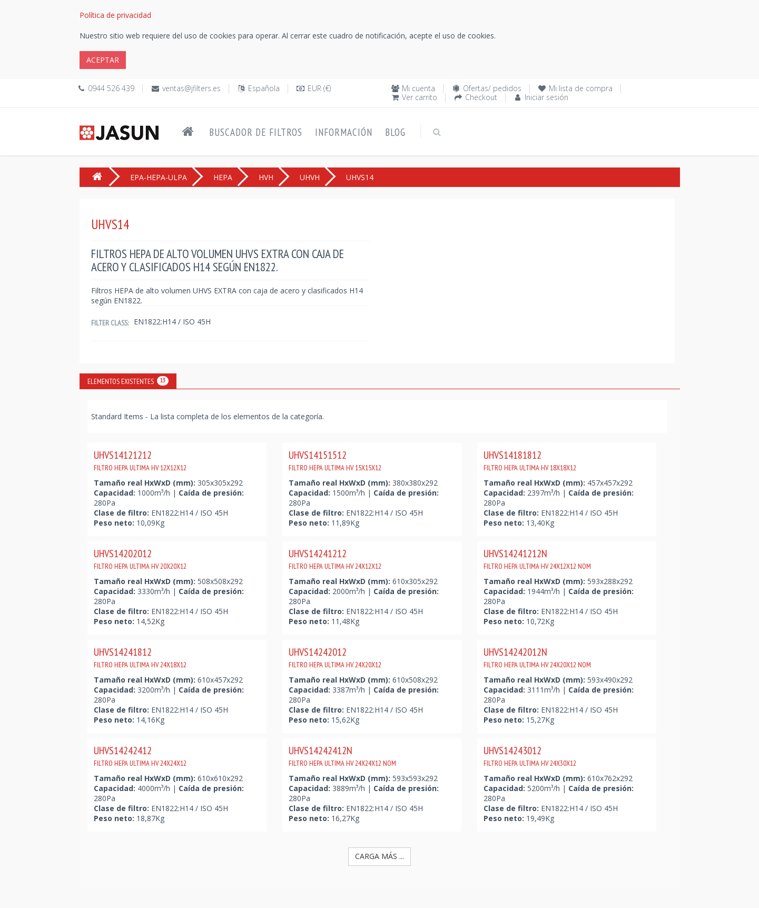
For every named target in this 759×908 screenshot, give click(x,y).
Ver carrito (419, 97)
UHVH (310, 177)
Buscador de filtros (255, 132)
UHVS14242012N (537, 657)
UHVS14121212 (140, 460)
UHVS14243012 (530, 756)
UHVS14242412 (140, 756)
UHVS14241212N (537, 559)
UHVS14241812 (140, 657)
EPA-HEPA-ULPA (158, 177)
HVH (266, 177)
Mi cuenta (418, 88)
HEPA (222, 177)
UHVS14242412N (342, 756)
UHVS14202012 (140, 559)
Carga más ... (379, 856)
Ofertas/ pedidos (492, 88)
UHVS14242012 (335, 657)
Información (343, 132)
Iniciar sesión (546, 97)
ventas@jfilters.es (191, 88)
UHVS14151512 (335, 460)
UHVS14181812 (530, 460)
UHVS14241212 (335, 559)
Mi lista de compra (581, 88)
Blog (395, 132)
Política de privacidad (115, 15)
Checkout (481, 97)
